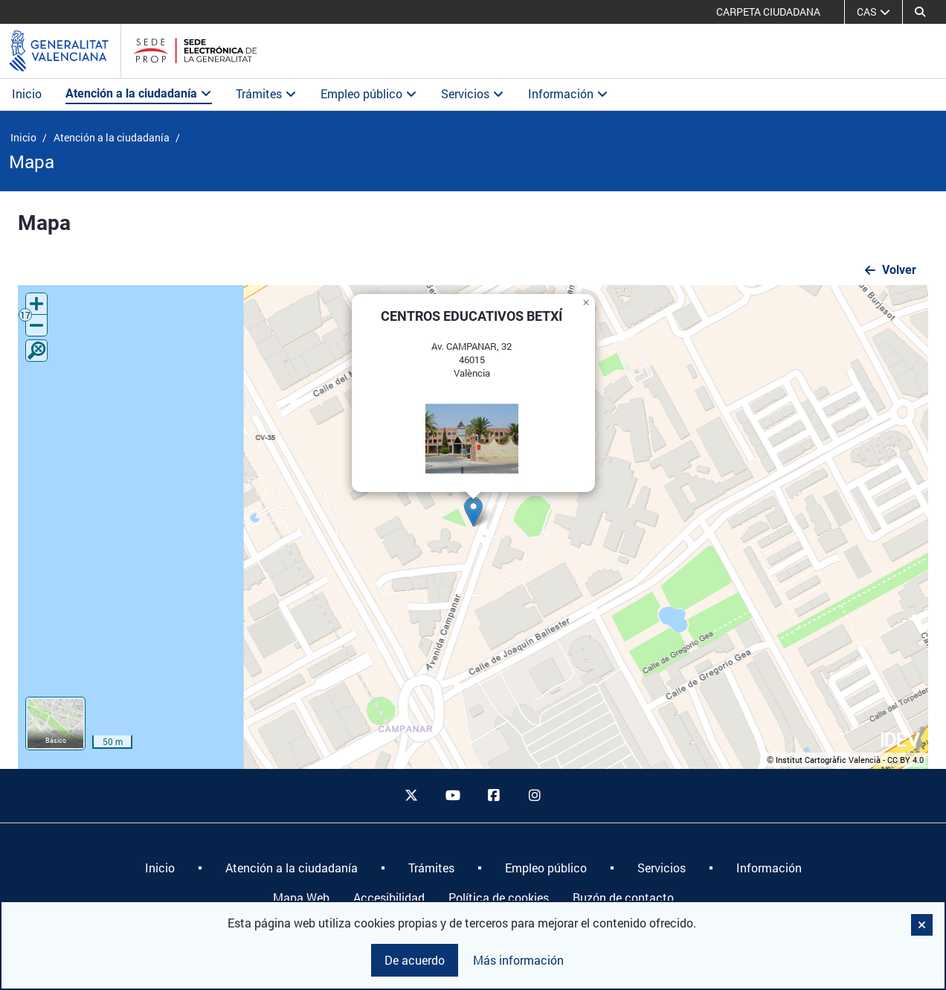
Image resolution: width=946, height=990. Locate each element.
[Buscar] (920, 12)
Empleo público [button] (369, 93)
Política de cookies (498, 897)
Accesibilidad (389, 897)
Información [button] (568, 93)
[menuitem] (160, 868)
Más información (518, 960)
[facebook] (494, 796)
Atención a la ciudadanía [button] (138, 93)
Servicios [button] (472, 93)
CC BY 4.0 (905, 759)
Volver (899, 270)
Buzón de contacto (623, 897)
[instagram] (535, 796)
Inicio (27, 93)
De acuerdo (414, 960)
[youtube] (452, 796)
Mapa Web (301, 897)
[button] (473, 511)
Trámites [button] (266, 93)
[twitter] (411, 796)
